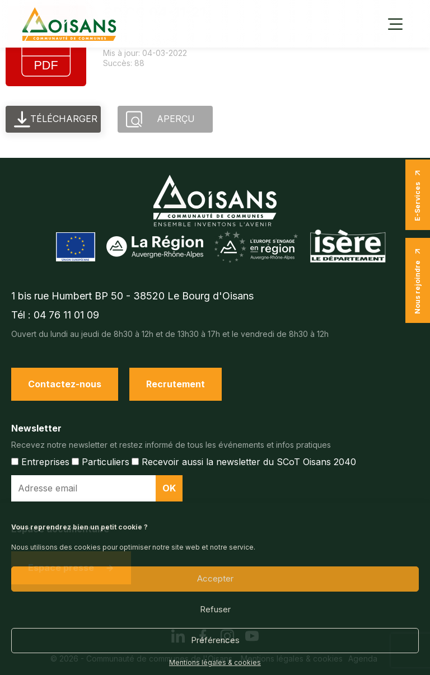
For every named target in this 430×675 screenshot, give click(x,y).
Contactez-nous (64, 384)
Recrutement (175, 384)
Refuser (215, 609)
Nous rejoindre (417, 280)
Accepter (215, 578)
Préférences (215, 640)
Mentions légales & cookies (215, 663)
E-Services (417, 194)
